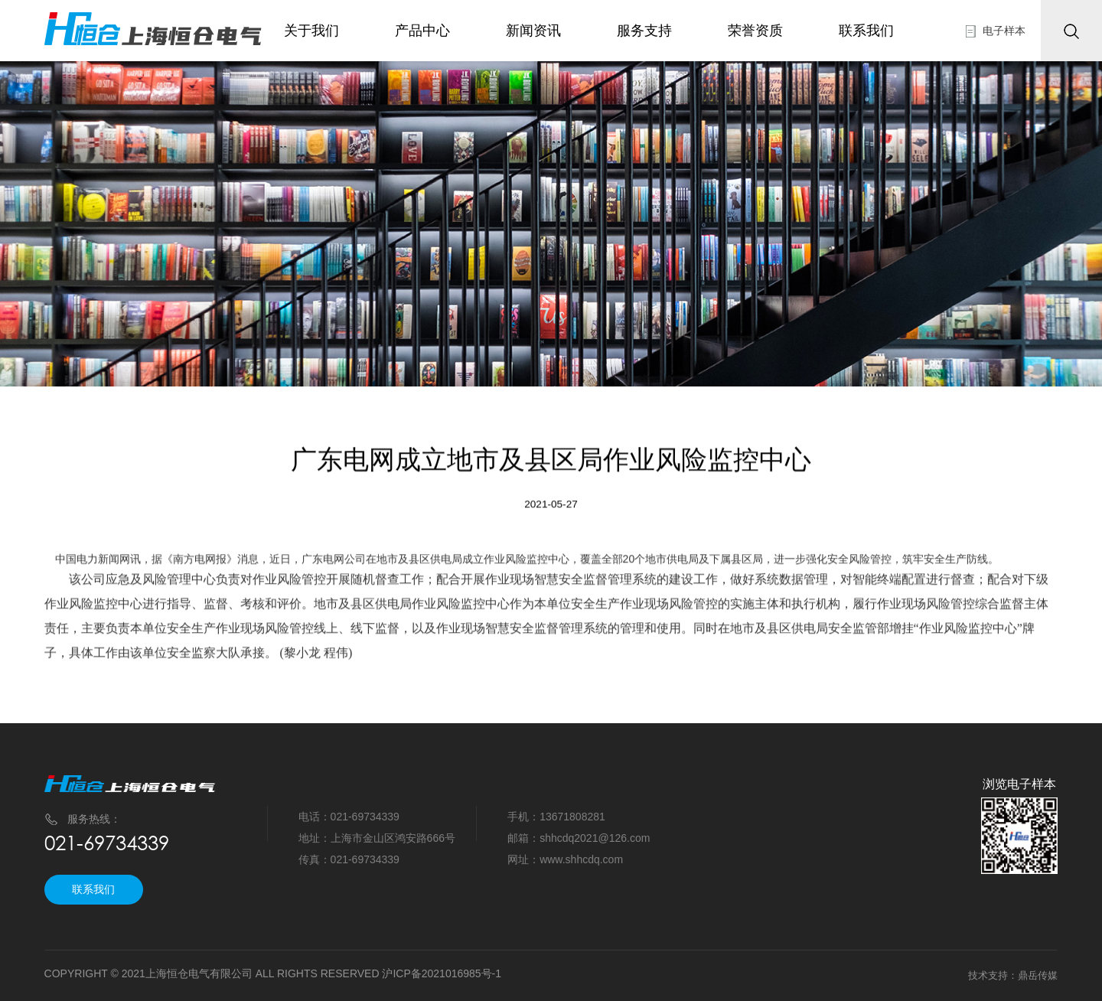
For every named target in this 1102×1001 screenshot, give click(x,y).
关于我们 (311, 30)
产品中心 (422, 30)
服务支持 (645, 30)
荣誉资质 (759, 30)
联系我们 (872, 30)
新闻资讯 (534, 30)
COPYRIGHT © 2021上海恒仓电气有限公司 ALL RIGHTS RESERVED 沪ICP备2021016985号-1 (272, 973)
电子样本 (1004, 30)
